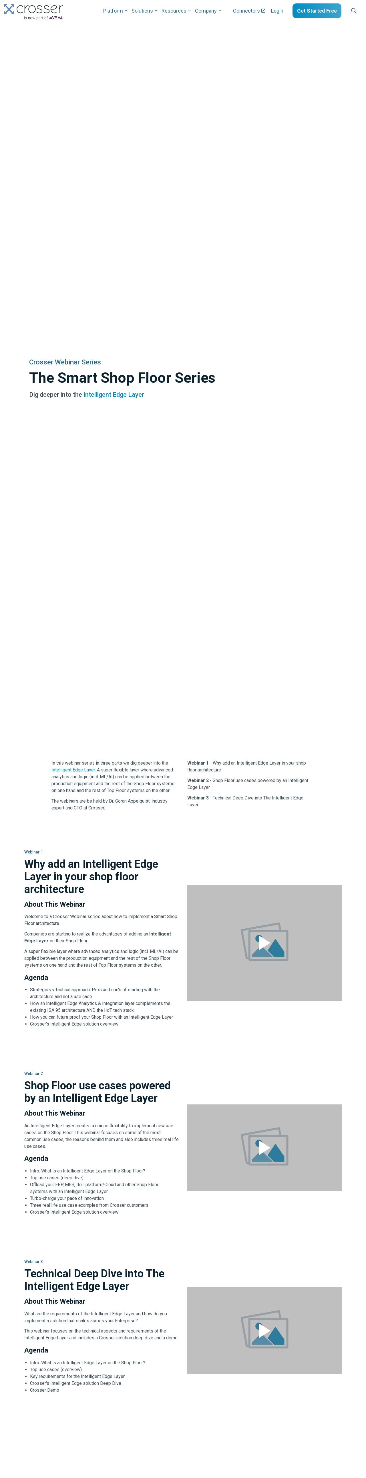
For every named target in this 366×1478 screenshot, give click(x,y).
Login (277, 11)
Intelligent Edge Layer (113, 394)
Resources (174, 11)
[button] (264, 943)
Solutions (142, 11)
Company (206, 11)
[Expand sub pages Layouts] (363, 10)
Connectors (249, 11)
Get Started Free (317, 10)
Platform (113, 11)
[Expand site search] (354, 11)
